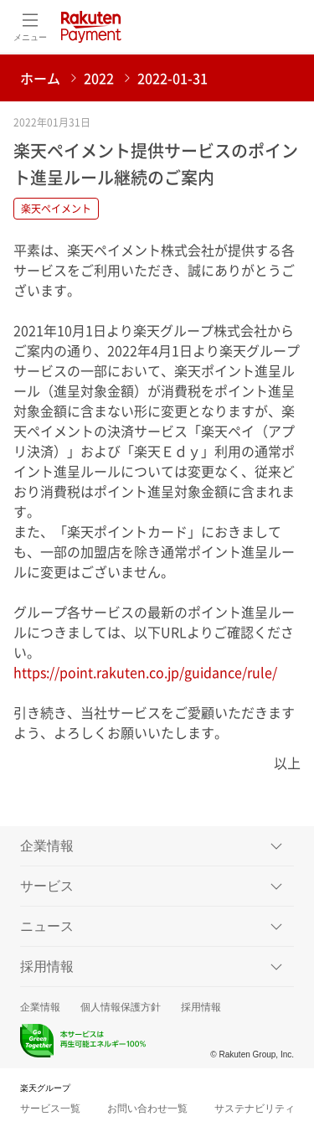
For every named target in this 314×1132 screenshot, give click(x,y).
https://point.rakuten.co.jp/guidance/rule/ (145, 672)
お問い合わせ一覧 (147, 1108)
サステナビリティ (254, 1108)
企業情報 (40, 1007)
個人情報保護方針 (120, 1007)
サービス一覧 (50, 1108)
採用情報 (201, 1007)
